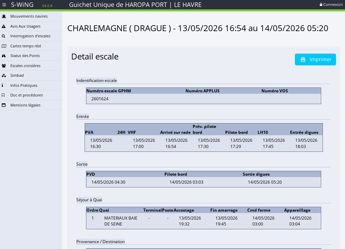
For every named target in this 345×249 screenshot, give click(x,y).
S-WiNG (31, 4)
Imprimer (315, 59)
